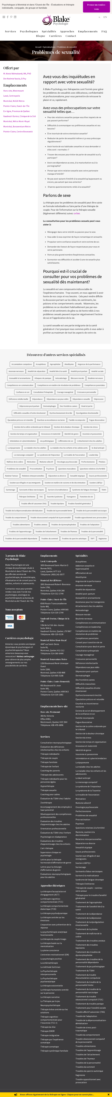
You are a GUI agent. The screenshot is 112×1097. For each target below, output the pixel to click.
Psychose (50, 469)
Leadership (93, 455)
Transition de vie (86, 496)
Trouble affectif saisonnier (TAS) (33, 503)
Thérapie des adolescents (52, 774)
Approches (67, 31)
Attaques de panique (43, 378)
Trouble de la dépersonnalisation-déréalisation (24, 510)
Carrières (55, 35)
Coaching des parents (50, 770)
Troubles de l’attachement (88, 1054)
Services (10, 31)
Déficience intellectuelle (18, 399)
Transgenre (71, 496)
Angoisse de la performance (89, 364)
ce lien (77, 213)
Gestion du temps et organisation (23, 434)
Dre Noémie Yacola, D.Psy (14, 78)
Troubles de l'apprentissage (20, 531)
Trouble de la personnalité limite (59, 510)
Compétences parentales (95, 385)
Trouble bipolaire (57, 503)
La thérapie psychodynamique (53, 913)
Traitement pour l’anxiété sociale (91, 1007)
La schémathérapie (49, 963)
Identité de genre (71, 434)
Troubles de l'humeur (69, 531)
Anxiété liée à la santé (58, 371)
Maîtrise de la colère (15, 462)
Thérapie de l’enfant (49, 766)
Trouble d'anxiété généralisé (79, 503)
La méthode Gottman (50, 967)
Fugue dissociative (96, 420)
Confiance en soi (22, 392)
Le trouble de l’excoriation (87, 794)
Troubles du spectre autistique (74, 538)
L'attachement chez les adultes (89, 441)
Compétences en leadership (88, 626)
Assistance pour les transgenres (90, 602)
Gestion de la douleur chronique (66, 427)
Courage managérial (65, 392)
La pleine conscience (49, 950)
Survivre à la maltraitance (58, 490)
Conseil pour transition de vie (89, 642)
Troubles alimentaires (21, 524)
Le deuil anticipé (83, 778)
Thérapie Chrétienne (27, 496)
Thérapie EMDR (47, 1031)
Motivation (31, 462)
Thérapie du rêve (47, 1027)
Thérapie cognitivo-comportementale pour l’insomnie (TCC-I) (51, 1019)
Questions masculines (67, 469)
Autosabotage (61, 378)
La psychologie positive (51, 958)
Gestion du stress (91, 427)
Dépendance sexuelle (81, 399)
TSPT (92, 538)
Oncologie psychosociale (67, 462)
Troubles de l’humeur (85, 1058)
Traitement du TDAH (85, 970)
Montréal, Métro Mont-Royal (16, 121)
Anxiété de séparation (36, 371)
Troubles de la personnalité (92, 531)
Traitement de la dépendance (89, 913)
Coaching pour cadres (50, 794)
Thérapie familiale (48, 762)
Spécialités (49, 31)
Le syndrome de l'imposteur (48, 455)
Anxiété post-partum (79, 371)
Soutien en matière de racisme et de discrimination (65, 482)
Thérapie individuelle (49, 754)
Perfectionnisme (88, 462)
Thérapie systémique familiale (54, 1050)
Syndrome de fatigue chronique (85, 490)
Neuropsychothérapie (50, 1005)
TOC (41, 496)
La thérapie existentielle (51, 985)
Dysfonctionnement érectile (61, 413)
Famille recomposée (77, 420)
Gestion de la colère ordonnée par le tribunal (32, 427)
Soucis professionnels (98, 476)
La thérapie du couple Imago (53, 939)
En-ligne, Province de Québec (16, 111)
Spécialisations (49, 47)
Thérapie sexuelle (48, 790)
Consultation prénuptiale (87, 650)
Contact (71, 35)
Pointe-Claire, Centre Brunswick (18, 131)
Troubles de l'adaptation (89, 524)
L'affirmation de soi (65, 441)
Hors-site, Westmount (13, 90)
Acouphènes (41, 364)
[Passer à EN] (105, 17)
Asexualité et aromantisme (19, 378)
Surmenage (10, 490)
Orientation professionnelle (53, 828)
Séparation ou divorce (57, 476)
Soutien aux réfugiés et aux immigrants (25, 482)
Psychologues (29, 31)
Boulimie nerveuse (95, 378)
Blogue (40, 35)
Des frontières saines (68, 406)
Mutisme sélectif (46, 462)
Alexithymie (69, 364)
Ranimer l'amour (11, 476)
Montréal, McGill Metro (13, 101)
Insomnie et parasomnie (92, 434)
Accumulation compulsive (22, 364)
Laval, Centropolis (11, 95)
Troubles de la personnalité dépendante (21, 538)
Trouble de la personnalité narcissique (91, 510)
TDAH (104, 490)
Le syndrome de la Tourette (88, 790)
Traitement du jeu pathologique (90, 966)
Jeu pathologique (47, 441)
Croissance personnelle (86, 392)
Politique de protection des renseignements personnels (88, 1093)
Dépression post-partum (29, 406)
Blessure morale (77, 378)
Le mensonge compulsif (23, 455)
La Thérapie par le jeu (50, 1001)
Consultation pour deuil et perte (90, 646)
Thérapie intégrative (49, 1035)
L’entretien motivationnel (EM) (54, 954)
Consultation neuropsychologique (55, 742)
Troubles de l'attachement (46, 531)
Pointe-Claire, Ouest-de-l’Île (16, 106)
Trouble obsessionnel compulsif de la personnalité (50, 517)
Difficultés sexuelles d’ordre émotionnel (29, 413)
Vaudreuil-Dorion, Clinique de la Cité (19, 116)
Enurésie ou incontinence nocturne (51, 420)
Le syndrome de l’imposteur (88, 786)
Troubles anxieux (40, 524)
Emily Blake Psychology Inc (19, 1093)
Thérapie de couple (49, 758)
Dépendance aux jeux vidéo (58, 399)
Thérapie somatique (49, 1046)
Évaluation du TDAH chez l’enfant (55, 832)
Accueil (38, 47)
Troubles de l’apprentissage (88, 1050)
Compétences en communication (20, 385)
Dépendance (37, 399)
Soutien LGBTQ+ (96, 482)
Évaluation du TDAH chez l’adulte (55, 798)
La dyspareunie (14, 448)
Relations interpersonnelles (33, 476)
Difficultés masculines (85, 684)
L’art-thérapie (46, 848)
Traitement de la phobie (87, 929)
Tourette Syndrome (55, 496)
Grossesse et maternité (50, 434)
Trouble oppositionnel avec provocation (91, 517)
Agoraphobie (55, 364)
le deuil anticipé (98, 448)
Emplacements (88, 31)
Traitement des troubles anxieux (90, 940)
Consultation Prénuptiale (43, 392)
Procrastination (36, 469)
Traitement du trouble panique (90, 1003)
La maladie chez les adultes (35, 448)
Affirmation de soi (84, 573)
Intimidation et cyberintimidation (23, 441)
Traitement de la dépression (88, 918)
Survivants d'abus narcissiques (31, 490)
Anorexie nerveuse (16, 371)
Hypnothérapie (47, 786)
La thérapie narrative (50, 997)
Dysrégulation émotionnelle (87, 413)
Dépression (98, 399)
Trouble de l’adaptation (86, 1016)
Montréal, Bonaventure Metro (17, 126)
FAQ (104, 31)
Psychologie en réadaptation (53, 836)
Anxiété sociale (97, 371)
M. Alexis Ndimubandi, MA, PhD (17, 73)
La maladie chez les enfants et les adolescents (69, 448)
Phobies (102, 462)
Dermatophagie (49, 406)
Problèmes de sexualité (16, 469)
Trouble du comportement (15, 517)
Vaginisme (103, 538)
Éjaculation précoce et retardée (20, 420)
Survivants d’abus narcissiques (89, 871)
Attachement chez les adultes (89, 606)
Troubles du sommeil (49, 538)
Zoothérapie (46, 802)
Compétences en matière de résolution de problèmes (58, 385)
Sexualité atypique (77, 476)
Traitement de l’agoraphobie (89, 902)
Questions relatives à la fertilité (92, 469)
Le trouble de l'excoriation (74, 455)
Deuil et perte (86, 406)
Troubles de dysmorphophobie (63, 524)
